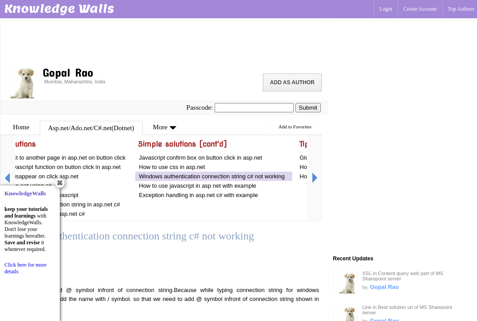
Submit (308, 107)
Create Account (419, 9)
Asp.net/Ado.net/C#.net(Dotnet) (91, 128)
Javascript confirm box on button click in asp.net (200, 157)
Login (386, 9)
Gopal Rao (384, 287)
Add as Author (292, 82)
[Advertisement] (164, 42)
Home (21, 127)
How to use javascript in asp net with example (197, 185)
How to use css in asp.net (172, 167)
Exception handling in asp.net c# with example (199, 195)
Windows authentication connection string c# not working (212, 176)
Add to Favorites (294, 126)
